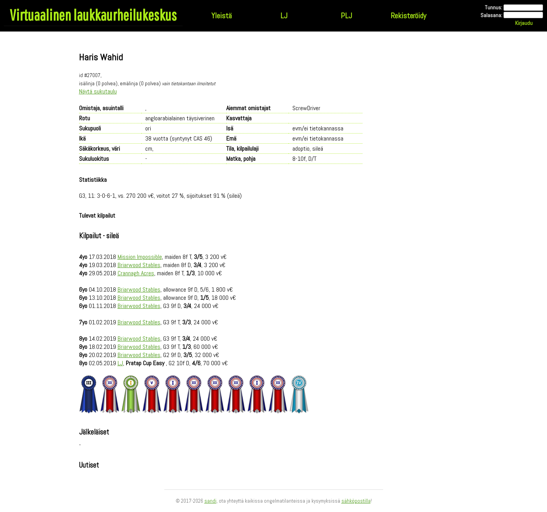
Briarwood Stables (139, 265)
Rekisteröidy (408, 16)
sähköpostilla (356, 501)
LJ (283, 16)
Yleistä (221, 16)
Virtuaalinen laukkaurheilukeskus (93, 15)
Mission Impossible (140, 257)
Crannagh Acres (136, 273)
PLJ (346, 16)
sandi (210, 501)
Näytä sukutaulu (98, 91)
